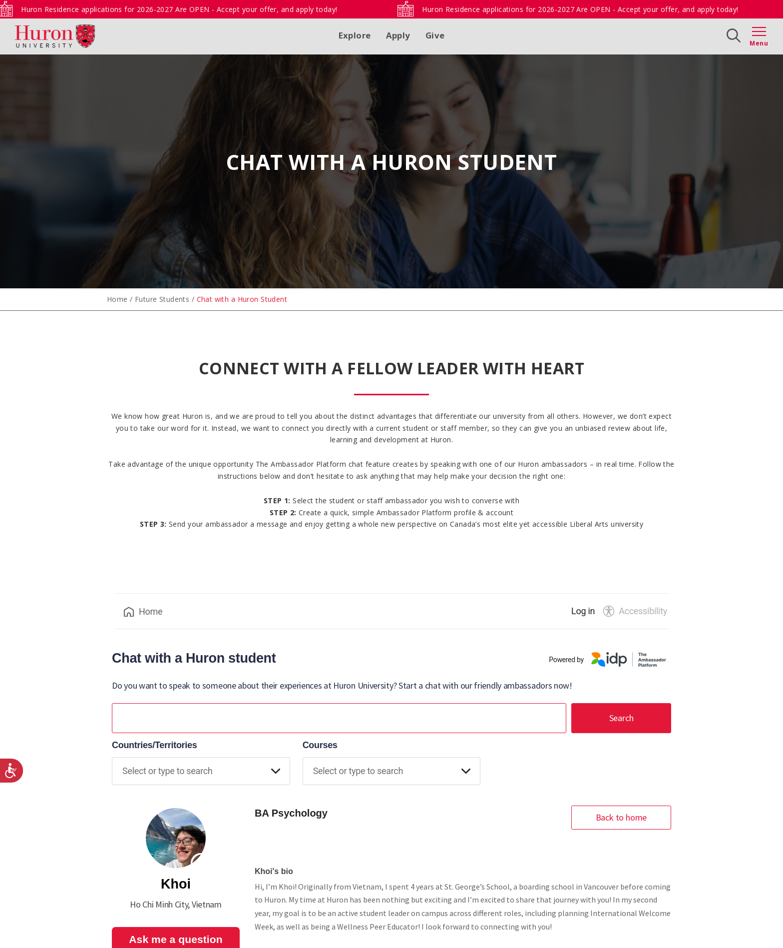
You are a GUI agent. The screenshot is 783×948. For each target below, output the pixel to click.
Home (117, 299)
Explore (355, 35)
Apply (398, 35)
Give (435, 35)
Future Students (162, 299)
